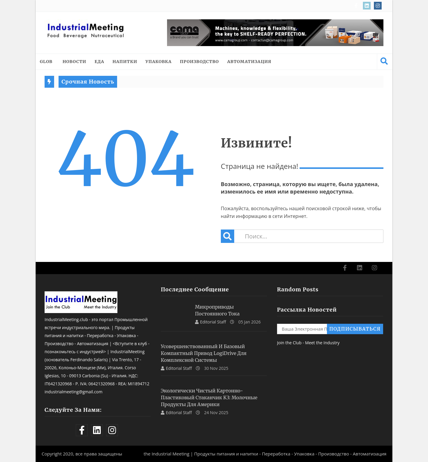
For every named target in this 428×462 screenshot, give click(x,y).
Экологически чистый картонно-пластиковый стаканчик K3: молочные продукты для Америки (209, 397)
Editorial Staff (213, 322)
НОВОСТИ (74, 61)
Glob (46, 61)
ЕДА (99, 61)
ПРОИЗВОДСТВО (199, 61)
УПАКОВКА (159, 61)
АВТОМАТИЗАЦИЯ (249, 61)
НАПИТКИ (125, 61)
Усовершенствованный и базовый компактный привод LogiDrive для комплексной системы (203, 353)
